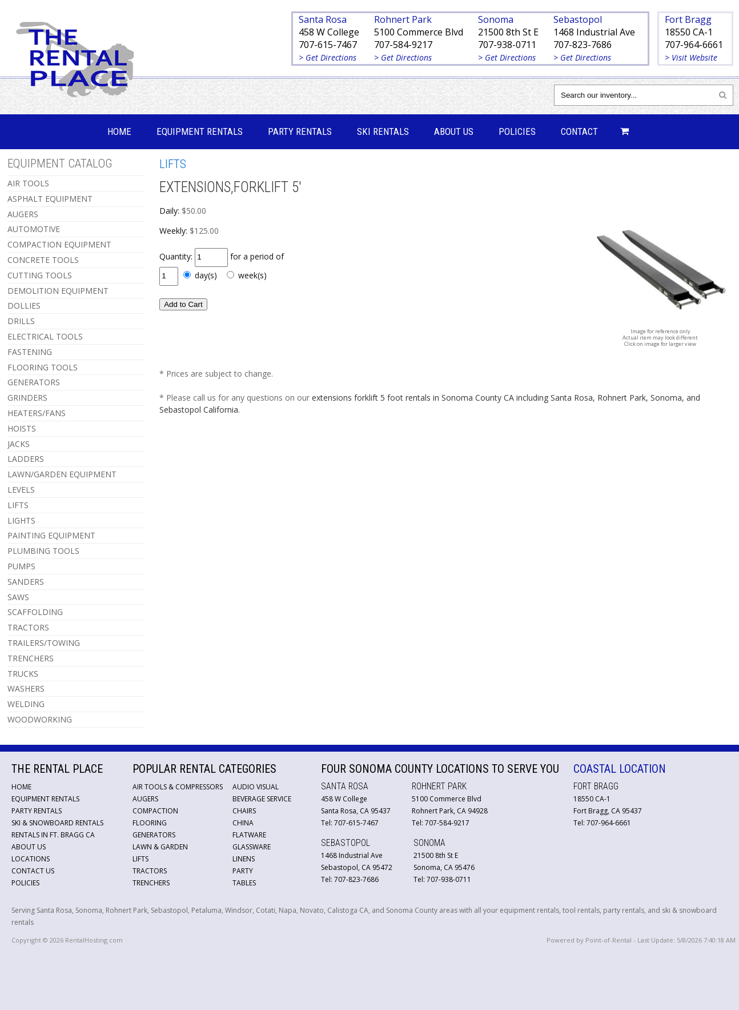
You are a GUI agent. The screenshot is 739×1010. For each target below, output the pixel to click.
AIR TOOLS (28, 183)
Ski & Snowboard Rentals (57, 823)
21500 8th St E (508, 32)
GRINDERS (27, 397)
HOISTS (21, 428)
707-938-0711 (507, 44)
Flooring (149, 823)
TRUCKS (22, 673)
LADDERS (25, 458)
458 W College (329, 32)
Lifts (140, 859)
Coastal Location (619, 769)
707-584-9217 (403, 44)
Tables (244, 883)
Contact (579, 131)
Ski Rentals (383, 131)
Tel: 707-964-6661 (602, 823)
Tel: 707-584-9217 (440, 823)
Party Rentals (300, 131)
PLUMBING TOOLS (43, 550)
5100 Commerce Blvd (418, 32)
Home (119, 131)
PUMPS (21, 566)
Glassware (251, 847)
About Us (453, 131)
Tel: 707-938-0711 (442, 879)
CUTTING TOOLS (39, 275)
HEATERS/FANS (36, 413)
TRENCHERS (30, 658)
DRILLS (21, 321)
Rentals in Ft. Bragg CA (53, 835)
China (243, 823)
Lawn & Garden (160, 847)
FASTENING (29, 351)
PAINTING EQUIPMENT (51, 535)
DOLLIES (24, 305)
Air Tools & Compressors (177, 787)
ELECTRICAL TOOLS (45, 336)
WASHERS (26, 688)
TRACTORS (28, 627)
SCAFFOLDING (35, 611)
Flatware (249, 835)
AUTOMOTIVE (33, 228)
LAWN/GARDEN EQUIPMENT (62, 474)
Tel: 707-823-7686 (350, 879)
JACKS (18, 443)
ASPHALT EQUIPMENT (50, 198)
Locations (30, 859)
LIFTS (18, 505)
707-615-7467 (328, 44)
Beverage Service (261, 799)
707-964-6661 (694, 44)
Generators (153, 835)
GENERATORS (33, 382)
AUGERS (22, 214)
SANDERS (25, 581)
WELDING (26, 703)
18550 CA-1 (689, 32)
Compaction (155, 811)
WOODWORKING (39, 719)
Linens (243, 859)
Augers (145, 799)
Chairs (244, 811)
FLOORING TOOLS (42, 367)
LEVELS (21, 489)
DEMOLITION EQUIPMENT (58, 290)
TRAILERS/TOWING (43, 642)
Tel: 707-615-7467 (350, 823)
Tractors (149, 871)
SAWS (18, 597)
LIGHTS (21, 520)
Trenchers (151, 883)
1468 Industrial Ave (594, 32)
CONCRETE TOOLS (43, 259)
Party (242, 871)
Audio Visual (255, 787)
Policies (517, 131)
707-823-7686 (582, 44)
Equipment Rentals (199, 131)
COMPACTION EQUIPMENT (59, 244)
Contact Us (32, 871)
